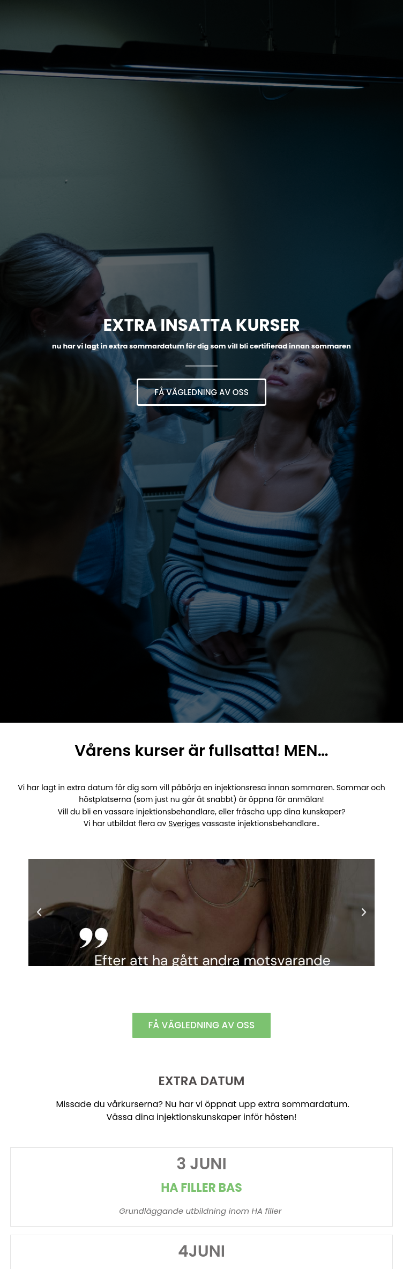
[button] (39, 912)
